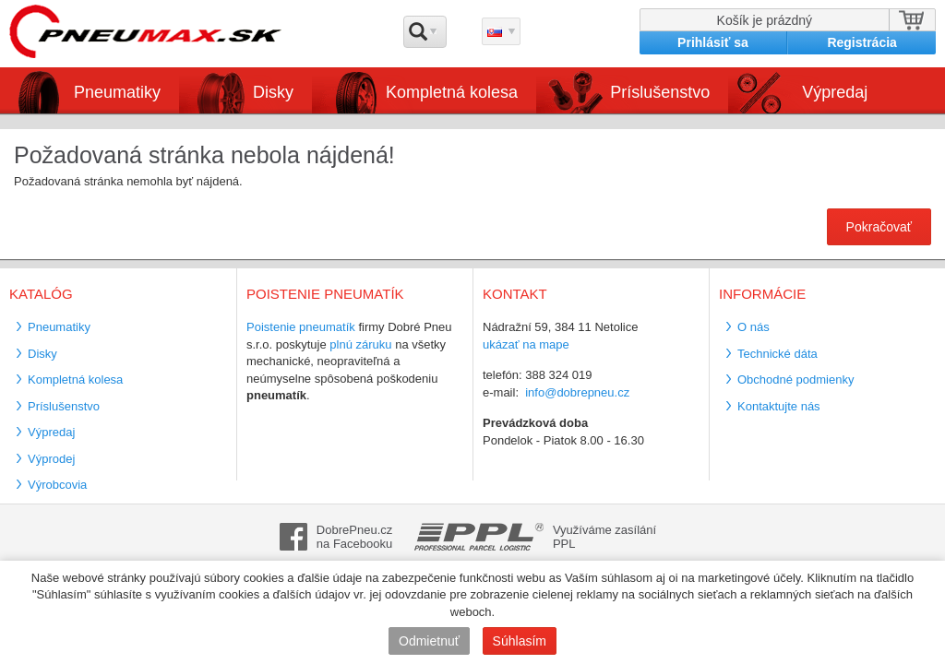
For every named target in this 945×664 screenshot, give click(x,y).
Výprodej (51, 459)
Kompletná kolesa (452, 92)
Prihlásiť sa (712, 42)
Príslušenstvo (660, 92)
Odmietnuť (429, 641)
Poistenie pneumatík (300, 327)
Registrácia (861, 42)
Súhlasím (519, 641)
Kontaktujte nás (778, 406)
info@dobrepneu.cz (577, 392)
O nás (753, 327)
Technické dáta (777, 354)
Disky (273, 92)
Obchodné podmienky (795, 379)
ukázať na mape (526, 344)
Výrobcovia (57, 485)
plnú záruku (360, 344)
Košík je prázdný (765, 20)
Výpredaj (834, 92)
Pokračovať (879, 226)
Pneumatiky (117, 92)
